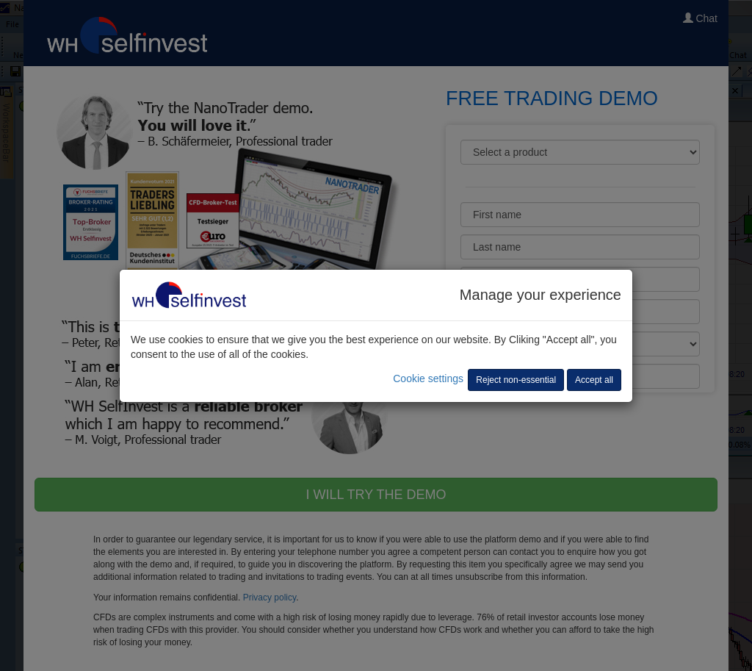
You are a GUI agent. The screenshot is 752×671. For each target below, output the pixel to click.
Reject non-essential (516, 380)
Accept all (594, 380)
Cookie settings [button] (428, 378)
